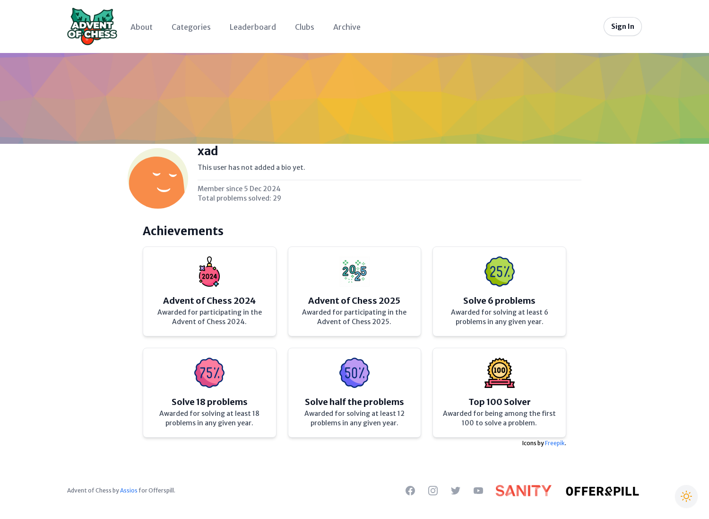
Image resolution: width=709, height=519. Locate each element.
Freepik (555, 443)
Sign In (622, 26)
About (141, 27)
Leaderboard (253, 27)
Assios (129, 490)
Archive (347, 27)
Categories (191, 27)
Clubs (304, 27)
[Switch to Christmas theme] (686, 496)
